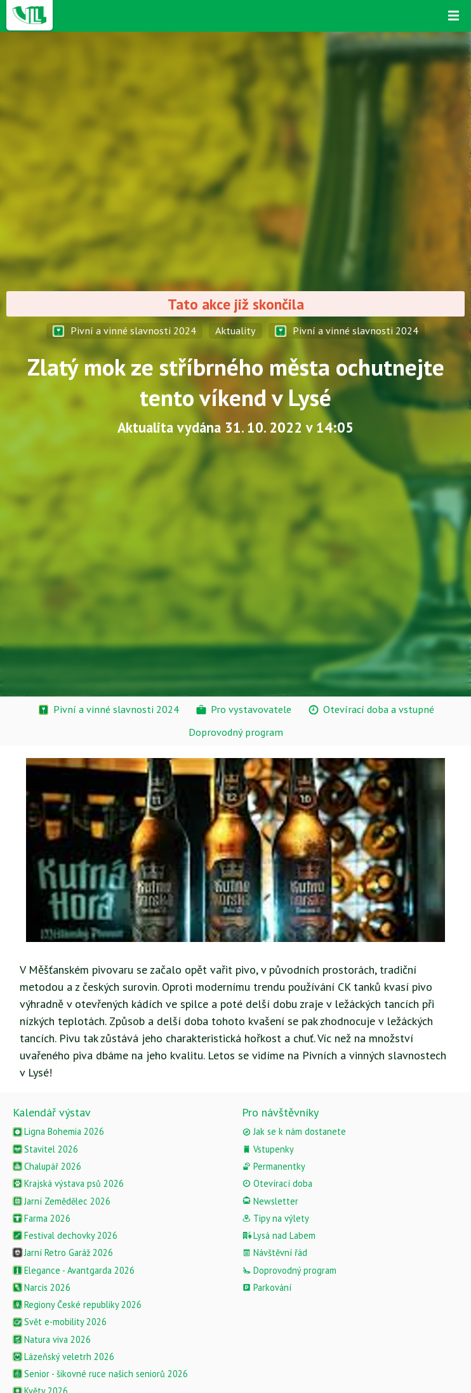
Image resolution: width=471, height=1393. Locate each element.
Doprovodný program (289, 1270)
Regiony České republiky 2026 (77, 1304)
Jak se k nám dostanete (294, 1131)
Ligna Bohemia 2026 (58, 1131)
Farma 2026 (41, 1218)
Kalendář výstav (52, 1112)
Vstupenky (268, 1149)
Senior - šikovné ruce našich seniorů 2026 (100, 1373)
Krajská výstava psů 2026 (68, 1183)
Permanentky (273, 1166)
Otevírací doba (277, 1183)
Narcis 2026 (41, 1287)
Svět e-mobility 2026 (60, 1321)
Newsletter (270, 1201)
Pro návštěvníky (280, 1112)
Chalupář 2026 (47, 1166)
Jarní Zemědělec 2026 (61, 1201)
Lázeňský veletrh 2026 (63, 1356)
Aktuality (235, 330)
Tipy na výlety (275, 1218)
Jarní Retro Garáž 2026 (63, 1252)
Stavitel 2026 (45, 1149)
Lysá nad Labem (278, 1235)
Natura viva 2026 (52, 1339)
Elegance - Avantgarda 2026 (74, 1270)
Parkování (266, 1287)
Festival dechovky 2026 (65, 1235)
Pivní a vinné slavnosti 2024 (124, 330)
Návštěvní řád (274, 1252)
